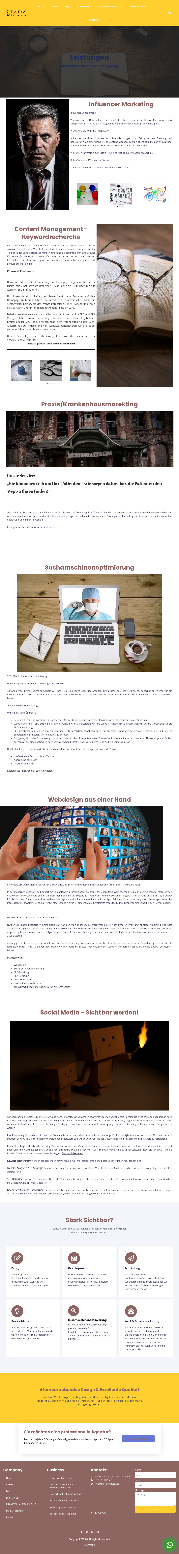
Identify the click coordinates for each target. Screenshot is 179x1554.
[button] (169, 13)
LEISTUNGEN (82, 6)
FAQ (67, 6)
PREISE (54, 6)
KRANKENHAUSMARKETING (109, 6)
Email (137, 1480)
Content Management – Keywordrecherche (62, 1486)
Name (138, 1469)
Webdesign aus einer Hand (64, 1507)
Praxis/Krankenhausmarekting (66, 1494)
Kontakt (94, 19)
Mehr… (53, 527)
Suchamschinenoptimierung (65, 1500)
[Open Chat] (170, 1545)
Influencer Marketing (61, 1478)
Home (41, 6)
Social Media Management (64, 1513)
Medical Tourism (139, 6)
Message (139, 1490)
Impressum (89, 1544)
